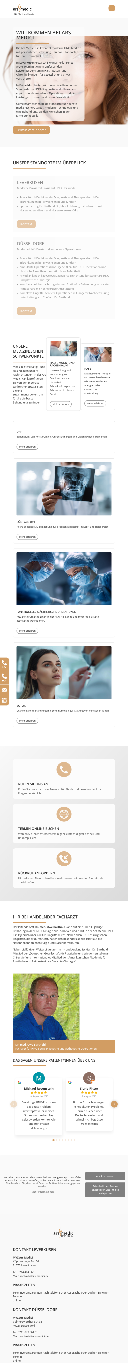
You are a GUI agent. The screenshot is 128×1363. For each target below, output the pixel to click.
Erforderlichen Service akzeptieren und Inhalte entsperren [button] (105, 1190)
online (17, 1300)
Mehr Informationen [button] (43, 1191)
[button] (114, 1104)
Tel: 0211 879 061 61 (25, 1332)
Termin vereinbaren (31, 130)
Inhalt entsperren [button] (105, 1176)
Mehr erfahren (60, 404)
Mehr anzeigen (39, 1128)
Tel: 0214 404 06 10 (24, 1272)
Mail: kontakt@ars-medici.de (31, 1276)
